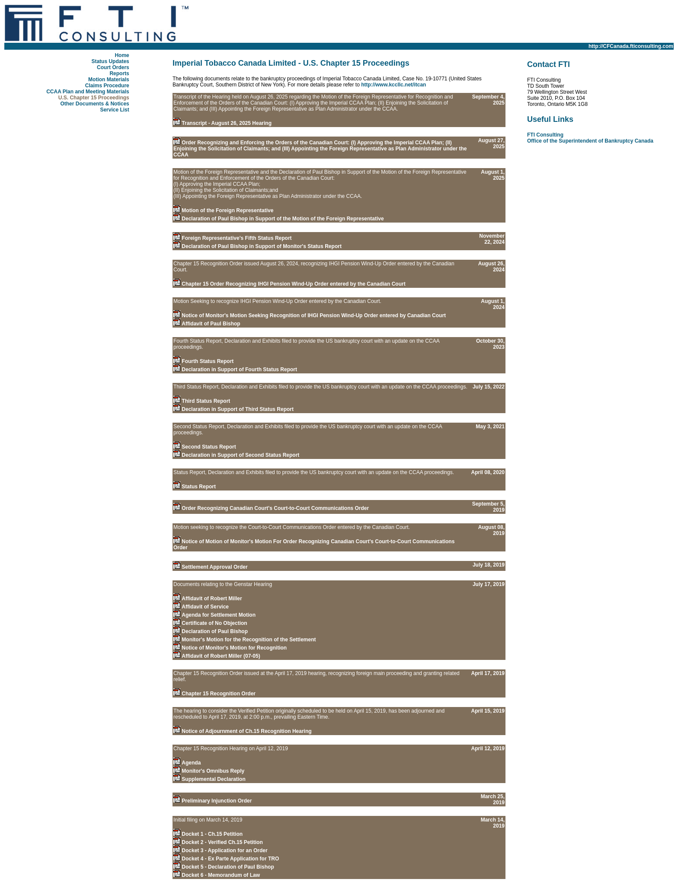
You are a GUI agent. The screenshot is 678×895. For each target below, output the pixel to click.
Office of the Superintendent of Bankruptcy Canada (590, 141)
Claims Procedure (107, 86)
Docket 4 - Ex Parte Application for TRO (230, 859)
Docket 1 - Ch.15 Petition (212, 834)
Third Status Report (206, 401)
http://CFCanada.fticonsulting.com (630, 46)
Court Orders (113, 67)
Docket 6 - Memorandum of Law (221, 875)
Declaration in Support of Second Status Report (240, 455)
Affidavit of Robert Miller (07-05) (221, 656)
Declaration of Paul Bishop (215, 631)
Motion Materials (108, 79)
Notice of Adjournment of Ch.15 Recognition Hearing (246, 731)
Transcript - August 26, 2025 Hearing (227, 123)
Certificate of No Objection (214, 623)
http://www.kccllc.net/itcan (393, 85)
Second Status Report (209, 447)
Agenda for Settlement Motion (219, 615)
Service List (114, 110)
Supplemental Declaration (213, 779)
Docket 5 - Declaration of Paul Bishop (228, 867)
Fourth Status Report (207, 361)
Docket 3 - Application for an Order (224, 850)
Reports (119, 73)
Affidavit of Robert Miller (212, 599)
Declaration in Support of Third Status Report (238, 409)
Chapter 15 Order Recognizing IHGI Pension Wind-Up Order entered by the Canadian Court (293, 284)
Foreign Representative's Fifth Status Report (236, 238)
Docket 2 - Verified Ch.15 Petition (222, 842)
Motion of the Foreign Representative (227, 210)
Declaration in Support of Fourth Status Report (239, 369)
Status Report (199, 487)
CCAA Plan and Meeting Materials (87, 92)
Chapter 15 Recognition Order (219, 694)
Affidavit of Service (205, 607)
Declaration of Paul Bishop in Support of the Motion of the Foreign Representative (283, 219)
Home (122, 55)
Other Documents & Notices (94, 104)
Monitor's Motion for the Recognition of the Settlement (249, 640)
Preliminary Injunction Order (217, 801)
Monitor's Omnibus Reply (213, 771)
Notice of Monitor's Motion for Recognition (234, 648)
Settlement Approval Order (214, 567)
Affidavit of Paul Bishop (211, 324)
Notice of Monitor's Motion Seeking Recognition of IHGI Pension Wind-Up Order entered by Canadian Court (314, 315)
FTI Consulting (545, 135)
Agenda (191, 763)
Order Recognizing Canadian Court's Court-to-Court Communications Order (275, 508)
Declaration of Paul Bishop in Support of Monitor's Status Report (262, 246)
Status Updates (110, 61)
